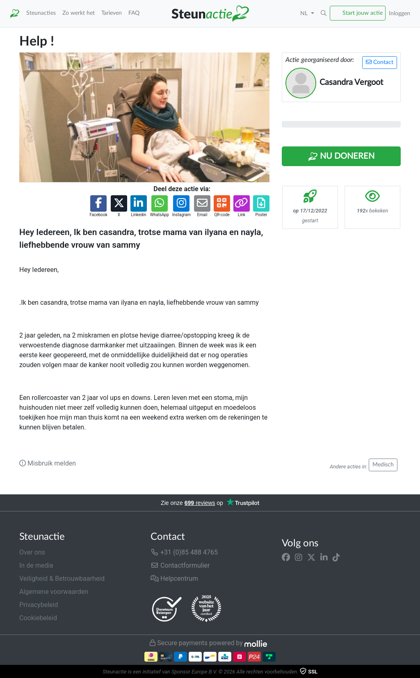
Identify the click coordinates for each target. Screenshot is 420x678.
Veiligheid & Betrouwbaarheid (62, 578)
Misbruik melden (47, 463)
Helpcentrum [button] (174, 578)
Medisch (383, 465)
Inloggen (399, 13)
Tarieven (111, 13)
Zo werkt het (78, 13)
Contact (379, 62)
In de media (36, 565)
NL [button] (304, 13)
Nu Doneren (341, 157)
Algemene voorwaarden (53, 592)
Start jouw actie (362, 13)
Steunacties (41, 13)
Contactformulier (180, 565)
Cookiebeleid (38, 618)
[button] (323, 13)
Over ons (32, 552)
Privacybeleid (38, 605)
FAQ (133, 13)
